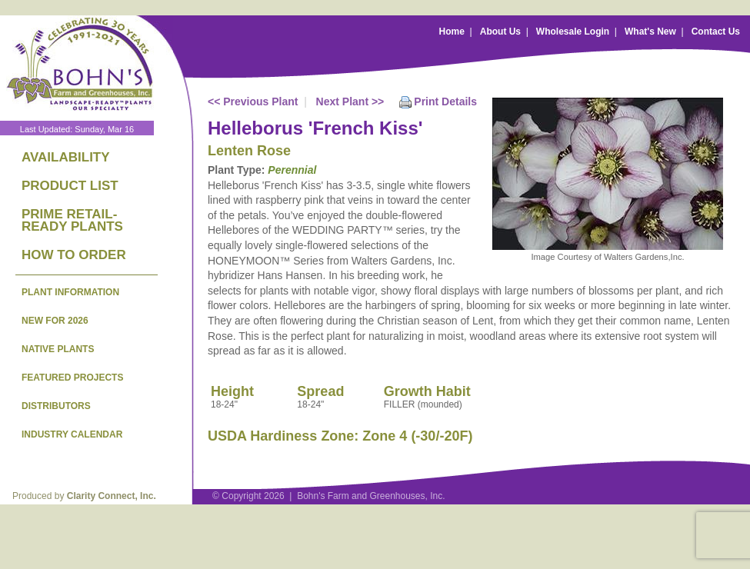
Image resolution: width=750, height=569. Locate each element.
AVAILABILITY (66, 157)
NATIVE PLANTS (58, 349)
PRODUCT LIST (70, 185)
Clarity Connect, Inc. (111, 496)
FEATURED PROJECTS (72, 377)
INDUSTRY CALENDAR (72, 434)
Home (452, 31)
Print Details (445, 101)
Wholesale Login (572, 31)
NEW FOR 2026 (55, 320)
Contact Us (716, 31)
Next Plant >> (350, 101)
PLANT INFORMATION (70, 292)
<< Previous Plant (253, 101)
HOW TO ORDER (74, 255)
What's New (650, 31)
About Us (500, 31)
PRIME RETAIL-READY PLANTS (72, 220)
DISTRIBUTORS (56, 406)
